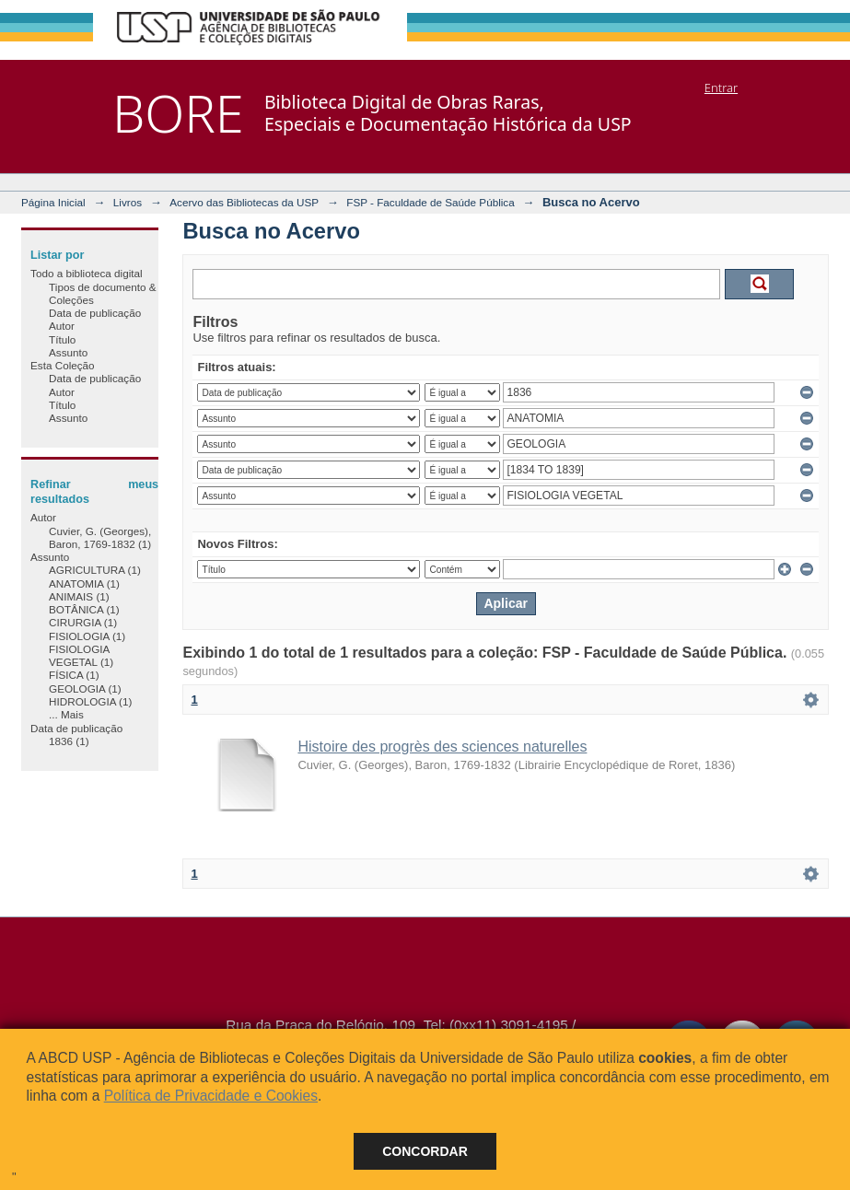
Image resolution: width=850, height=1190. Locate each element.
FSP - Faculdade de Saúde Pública (430, 202)
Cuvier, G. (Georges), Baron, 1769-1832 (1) (100, 537)
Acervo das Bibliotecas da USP (244, 202)
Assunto (68, 352)
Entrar (721, 87)
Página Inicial (53, 202)
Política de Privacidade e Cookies (211, 1095)
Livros (127, 202)
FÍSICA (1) (74, 675)
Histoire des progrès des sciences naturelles (442, 746)
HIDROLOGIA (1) (90, 701)
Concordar (425, 1151)
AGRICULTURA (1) (95, 570)
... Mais (66, 714)
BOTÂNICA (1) (84, 609)
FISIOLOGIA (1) (87, 636)
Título (62, 339)
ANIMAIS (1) (79, 596)
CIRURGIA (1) (83, 622)
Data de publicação (95, 313)
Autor (62, 326)
